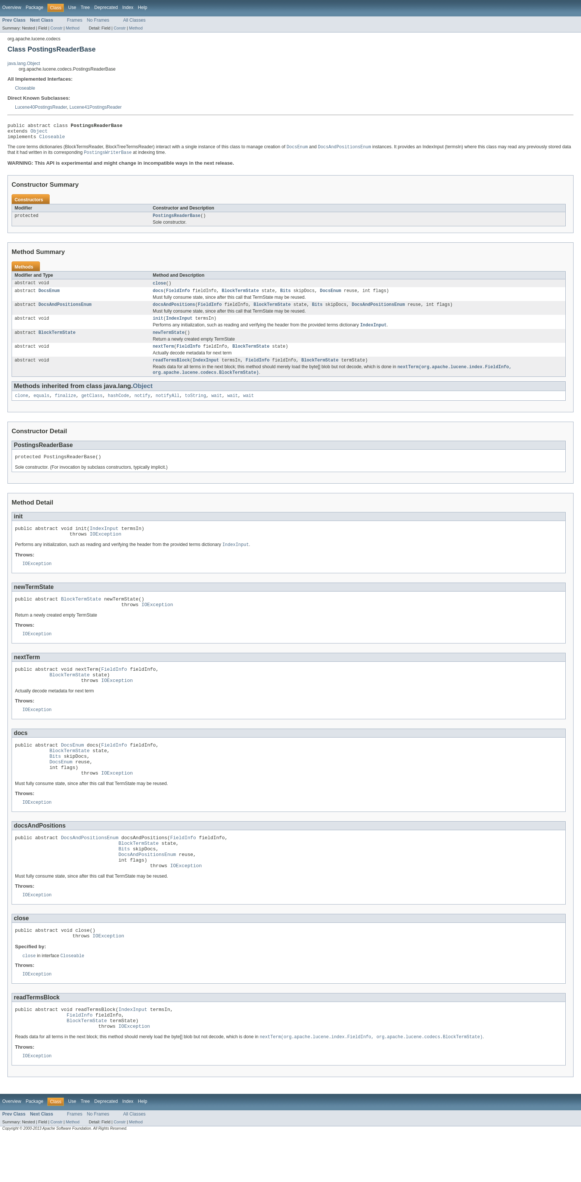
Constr (56, 28)
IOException (105, 548)
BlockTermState (240, 297)
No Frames (98, 20)
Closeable (25, 88)
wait (216, 407)
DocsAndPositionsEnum (64, 311)
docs (158, 297)
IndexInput (179, 326)
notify (142, 407)
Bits (285, 297)
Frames (74, 20)
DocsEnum (49, 297)
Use (72, 7)
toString (195, 407)
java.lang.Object (23, 63)
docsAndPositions (174, 311)
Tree (85, 7)
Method (72, 28)
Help (142, 7)
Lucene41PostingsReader (95, 107)
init (158, 326)
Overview (11, 7)
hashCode (118, 407)
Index (127, 7)
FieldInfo (178, 297)
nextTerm (163, 356)
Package (34, 7)
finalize (65, 407)
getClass (92, 407)
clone (21, 407)
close (159, 288)
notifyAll (168, 407)
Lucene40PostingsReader (41, 107)
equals (42, 407)
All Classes (134, 20)
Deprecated (106, 7)
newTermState (168, 341)
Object (39, 133)
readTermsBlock (171, 370)
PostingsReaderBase (177, 220)
